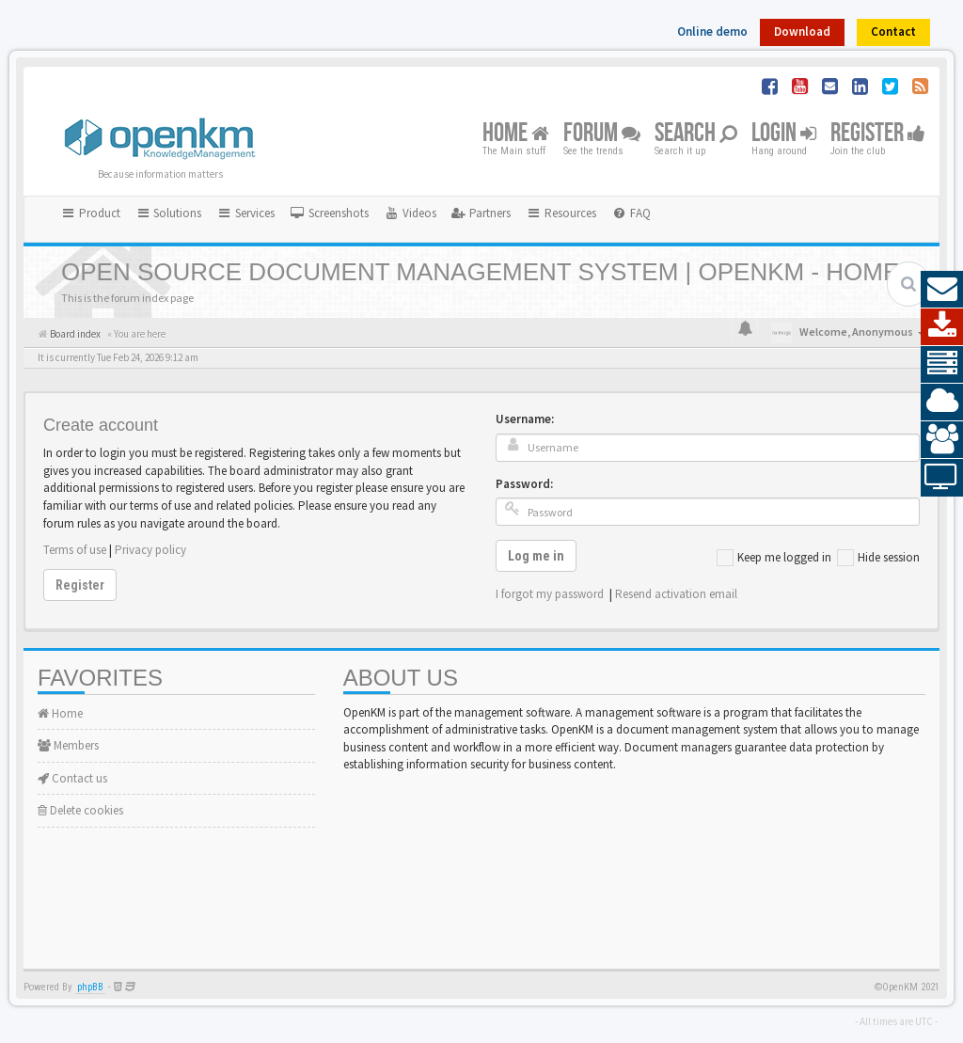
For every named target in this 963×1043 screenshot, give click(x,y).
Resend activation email (676, 594)
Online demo (712, 32)
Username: (525, 419)
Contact (893, 32)
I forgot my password (550, 594)
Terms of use (74, 550)
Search (696, 134)
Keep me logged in (774, 557)
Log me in (536, 555)
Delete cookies (80, 810)
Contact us (72, 778)
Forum (601, 134)
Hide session (878, 557)
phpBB (90, 987)
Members (68, 745)
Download (802, 32)
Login (783, 134)
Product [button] (90, 213)
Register (877, 134)
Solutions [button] (168, 213)
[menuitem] (329, 213)
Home (515, 134)
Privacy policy (150, 550)
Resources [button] (561, 213)
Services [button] (245, 213)
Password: (524, 484)
